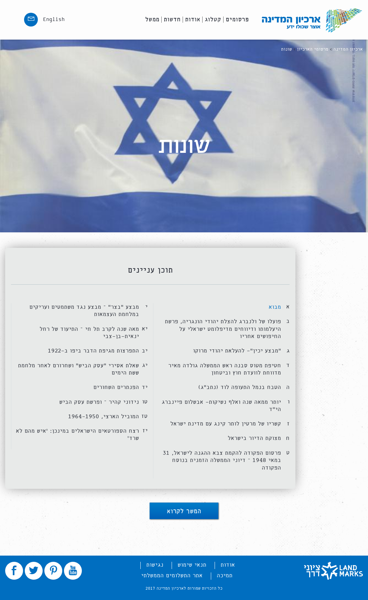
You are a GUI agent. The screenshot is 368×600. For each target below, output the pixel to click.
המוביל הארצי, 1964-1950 (103, 417)
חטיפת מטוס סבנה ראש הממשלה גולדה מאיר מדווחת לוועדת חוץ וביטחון (224, 369)
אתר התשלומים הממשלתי (172, 576)
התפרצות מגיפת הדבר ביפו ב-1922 (93, 351)
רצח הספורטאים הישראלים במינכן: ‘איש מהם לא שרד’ (77, 435)
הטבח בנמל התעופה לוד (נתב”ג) (239, 387)
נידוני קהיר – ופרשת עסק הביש (99, 402)
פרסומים (237, 20)
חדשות (172, 20)
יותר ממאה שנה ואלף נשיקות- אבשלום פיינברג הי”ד (221, 406)
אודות (192, 20)
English (54, 19)
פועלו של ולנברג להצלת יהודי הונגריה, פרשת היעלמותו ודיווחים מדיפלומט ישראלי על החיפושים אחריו (223, 329)
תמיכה (224, 576)
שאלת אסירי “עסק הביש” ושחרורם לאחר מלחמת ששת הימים (78, 369)
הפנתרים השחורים (116, 387)
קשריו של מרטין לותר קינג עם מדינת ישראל (225, 424)
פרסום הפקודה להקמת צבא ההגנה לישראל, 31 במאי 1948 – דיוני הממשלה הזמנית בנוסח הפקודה (222, 460)
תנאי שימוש (191, 565)
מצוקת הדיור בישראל (254, 438)
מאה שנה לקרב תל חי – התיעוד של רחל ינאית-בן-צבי (89, 333)
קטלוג (213, 20)
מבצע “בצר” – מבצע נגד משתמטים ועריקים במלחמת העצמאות (84, 311)
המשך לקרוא (184, 512)
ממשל (152, 20)
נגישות (154, 565)
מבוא (275, 307)
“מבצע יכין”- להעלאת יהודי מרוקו (237, 351)
